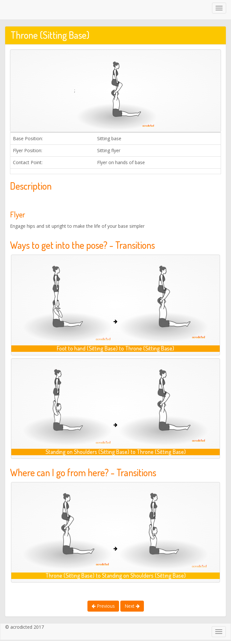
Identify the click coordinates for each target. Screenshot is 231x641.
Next (132, 606)
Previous (103, 606)
